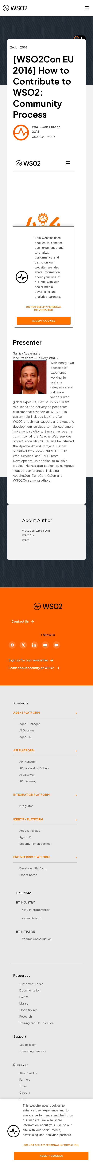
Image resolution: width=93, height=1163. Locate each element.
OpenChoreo (28, 875)
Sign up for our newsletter (31, 660)
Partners (24, 1079)
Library (23, 1003)
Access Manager (30, 830)
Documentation (30, 990)
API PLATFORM (23, 750)
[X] (23, 645)
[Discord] (56, 645)
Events (23, 997)
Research (25, 1016)
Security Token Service (35, 843)
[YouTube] (45, 645)
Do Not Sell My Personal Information (51, 1145)
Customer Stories (31, 984)
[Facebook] (12, 645)
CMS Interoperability (36, 909)
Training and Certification (36, 1023)
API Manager (27, 761)
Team (23, 1086)
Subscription (28, 1044)
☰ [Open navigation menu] (86, 8)
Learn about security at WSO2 (34, 668)
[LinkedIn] (34, 645)
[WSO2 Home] (15, 8)
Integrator (26, 806)
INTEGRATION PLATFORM (31, 794)
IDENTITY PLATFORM (28, 819)
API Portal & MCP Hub (34, 768)
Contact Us (22, 621)
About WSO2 (28, 1073)
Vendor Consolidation (37, 939)
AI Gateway (27, 730)
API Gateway (27, 781)
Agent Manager (29, 724)
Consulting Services (32, 1051)
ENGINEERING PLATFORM (31, 857)
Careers (24, 1092)
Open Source (28, 1010)
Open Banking (32, 918)
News (23, 1099)
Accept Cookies (51, 1155)
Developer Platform (32, 868)
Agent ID (25, 737)
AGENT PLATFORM (26, 712)
